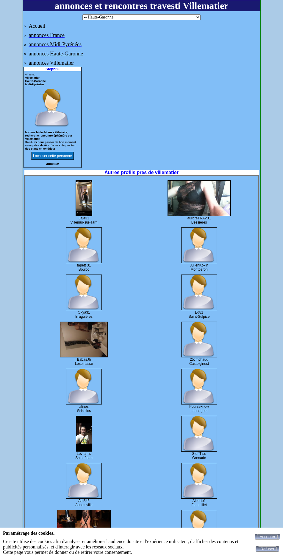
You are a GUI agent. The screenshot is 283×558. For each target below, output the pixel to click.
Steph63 (53, 69)
